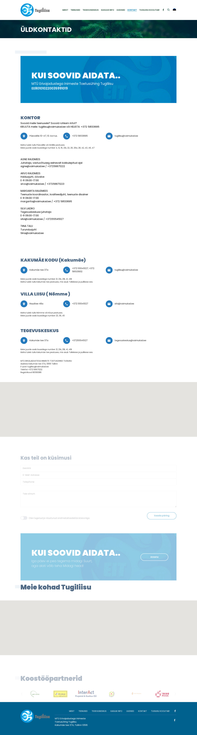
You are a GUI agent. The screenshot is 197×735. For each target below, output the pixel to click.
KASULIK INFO (107, 10)
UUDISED (121, 10)
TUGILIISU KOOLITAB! (149, 10)
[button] (89, 395)
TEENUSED (75, 10)
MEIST (65, 10)
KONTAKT (132, 10)
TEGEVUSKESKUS (91, 10)
